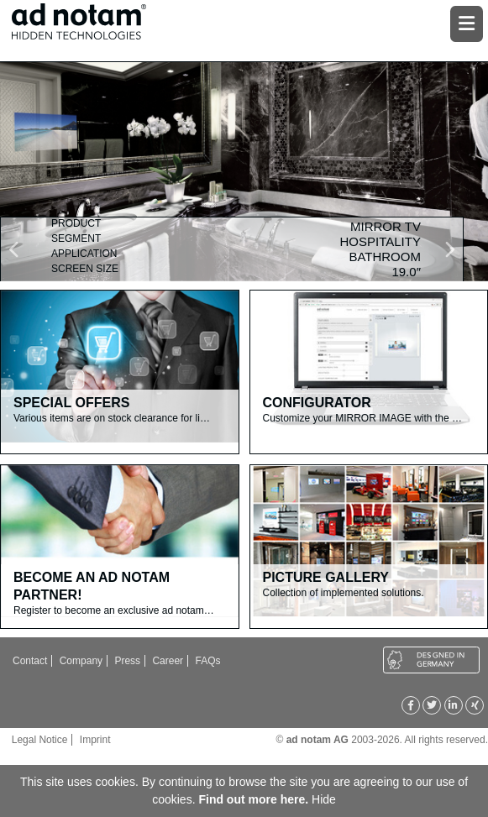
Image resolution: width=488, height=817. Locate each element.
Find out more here (251, 799)
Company (81, 661)
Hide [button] (324, 799)
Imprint (95, 740)
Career (167, 661)
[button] (35, 249)
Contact (30, 661)
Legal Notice (40, 740)
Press (127, 661)
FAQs (207, 661)
